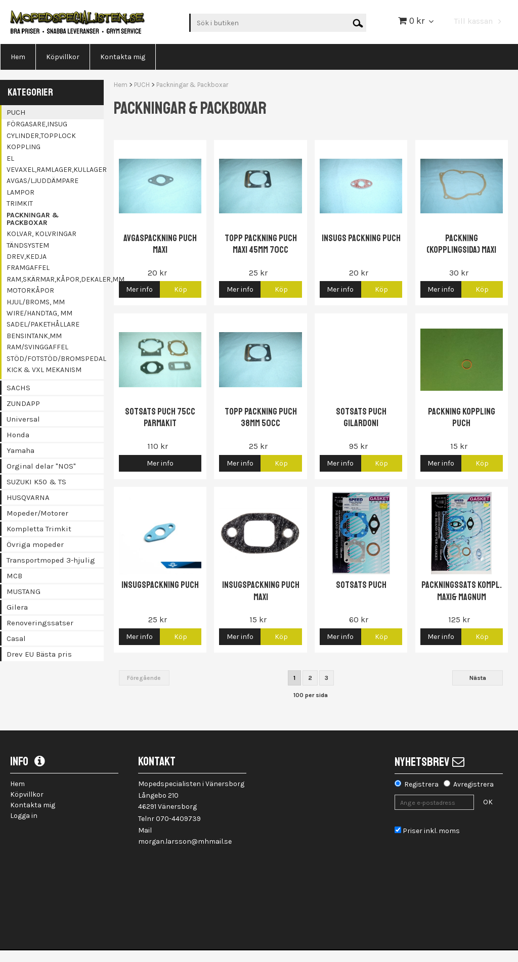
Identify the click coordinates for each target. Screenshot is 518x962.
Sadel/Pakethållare (43, 324)
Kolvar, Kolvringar (41, 234)
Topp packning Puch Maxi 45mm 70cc (261, 244)
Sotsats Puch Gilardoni (361, 417)
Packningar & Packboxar (33, 219)
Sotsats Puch (361, 584)
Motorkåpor (30, 290)
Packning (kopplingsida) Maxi (461, 244)
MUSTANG (23, 591)
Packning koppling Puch (461, 417)
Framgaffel (28, 267)
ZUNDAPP (23, 403)
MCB (14, 575)
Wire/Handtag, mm (39, 313)
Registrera (421, 784)
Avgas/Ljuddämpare (42, 180)
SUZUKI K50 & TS (36, 481)
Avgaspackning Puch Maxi (160, 244)
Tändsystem (28, 245)
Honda (18, 434)
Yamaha (20, 450)
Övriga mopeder (35, 544)
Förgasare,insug (37, 124)
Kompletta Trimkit (39, 528)
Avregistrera (473, 784)
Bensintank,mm (34, 336)
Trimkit (20, 203)
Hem (120, 84)
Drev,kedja (27, 256)
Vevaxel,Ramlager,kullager (55, 169)
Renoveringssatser (40, 622)
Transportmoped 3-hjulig (51, 560)
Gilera (17, 607)
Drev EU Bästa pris (39, 654)
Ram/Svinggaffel (37, 347)
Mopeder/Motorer (37, 513)
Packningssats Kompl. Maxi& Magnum (461, 590)
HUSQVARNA (28, 497)
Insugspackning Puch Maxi (260, 590)
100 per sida (310, 695)
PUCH (16, 112)
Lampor (20, 192)
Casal (16, 638)
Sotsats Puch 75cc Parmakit (160, 417)
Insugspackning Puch (160, 584)
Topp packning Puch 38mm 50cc (261, 417)
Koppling (23, 147)
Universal (23, 419)
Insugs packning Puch (361, 238)
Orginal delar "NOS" (41, 466)
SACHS (18, 387)
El (10, 158)
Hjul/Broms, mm (36, 302)
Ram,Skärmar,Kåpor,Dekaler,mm (55, 279)
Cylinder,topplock (41, 135)
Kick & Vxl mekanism (44, 369)
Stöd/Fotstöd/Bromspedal (55, 358)
